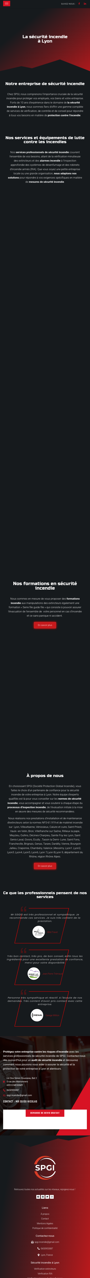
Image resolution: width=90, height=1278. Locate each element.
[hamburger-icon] (6, 3)
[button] (45, 1074)
